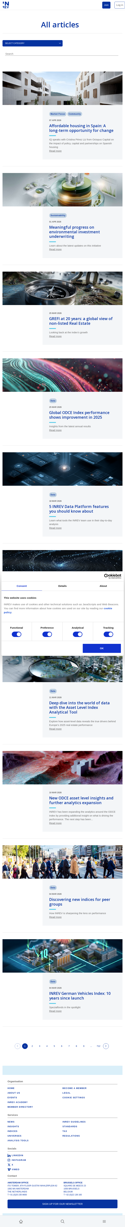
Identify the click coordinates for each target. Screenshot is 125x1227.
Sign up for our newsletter (62, 1203)
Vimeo (16, 1169)
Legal (67, 1093)
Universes (15, 1136)
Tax (65, 1131)
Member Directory (20, 1107)
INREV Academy (18, 1102)
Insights (13, 1126)
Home (11, 1088)
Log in (119, 5)
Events (12, 1097)
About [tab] (103, 585)
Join (106, 5)
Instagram (19, 1160)
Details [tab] (62, 585)
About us (14, 1093)
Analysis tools (18, 1140)
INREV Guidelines (74, 1122)
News (11, 1122)
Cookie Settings (74, 1097)
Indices (13, 1131)
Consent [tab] (22, 585)
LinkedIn (17, 1155)
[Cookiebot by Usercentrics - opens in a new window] (106, 576)
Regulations (71, 1136)
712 (98, 1046)
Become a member (75, 1088)
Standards (70, 1126)
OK (102, 648)
